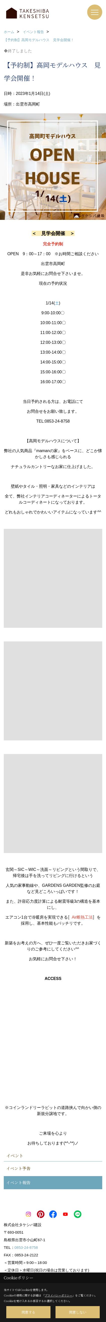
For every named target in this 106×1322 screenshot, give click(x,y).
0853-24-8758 (26, 1247)
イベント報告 (18, 1182)
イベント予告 (18, 1168)
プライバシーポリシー (58, 1295)
